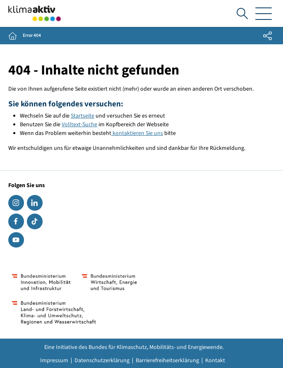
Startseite (82, 116)
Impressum (54, 360)
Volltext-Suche (79, 124)
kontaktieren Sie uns (137, 133)
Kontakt (215, 360)
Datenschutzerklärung (102, 360)
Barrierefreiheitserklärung (167, 360)
